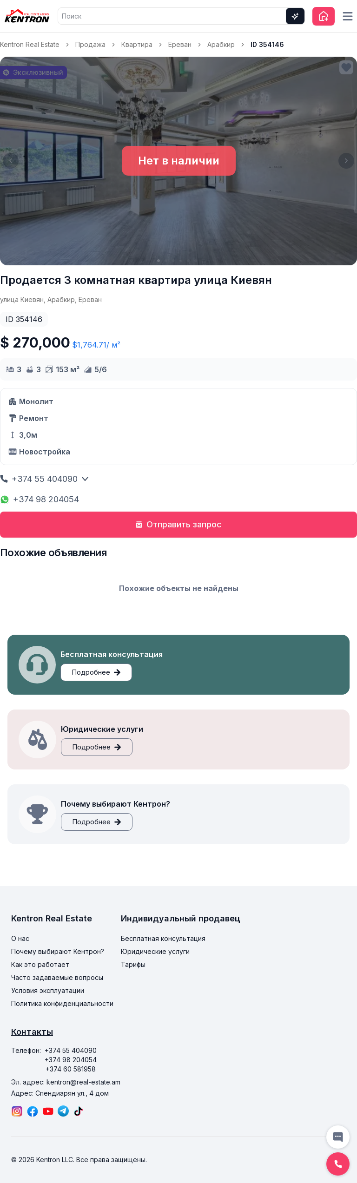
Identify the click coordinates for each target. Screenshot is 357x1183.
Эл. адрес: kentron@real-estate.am (65, 1082)
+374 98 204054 (39, 499)
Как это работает (40, 964)
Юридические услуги (155, 951)
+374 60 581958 (71, 1069)
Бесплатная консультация (163, 938)
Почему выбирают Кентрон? (57, 951)
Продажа (90, 44)
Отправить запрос (178, 524)
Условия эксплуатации (47, 990)
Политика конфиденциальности (62, 1003)
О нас (20, 938)
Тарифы (133, 964)
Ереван (180, 44)
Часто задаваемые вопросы (57, 977)
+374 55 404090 (44, 479)
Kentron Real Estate (30, 44)
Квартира (136, 44)
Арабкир (221, 44)
